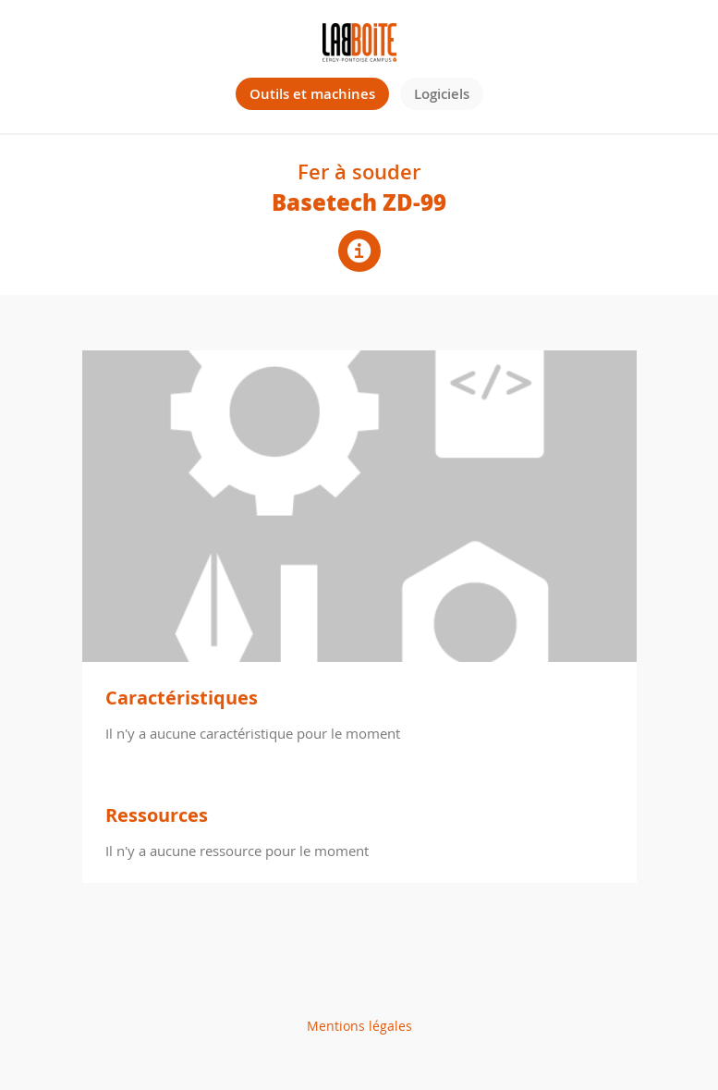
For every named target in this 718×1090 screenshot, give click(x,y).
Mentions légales (359, 1026)
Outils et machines (312, 94)
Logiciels (441, 94)
